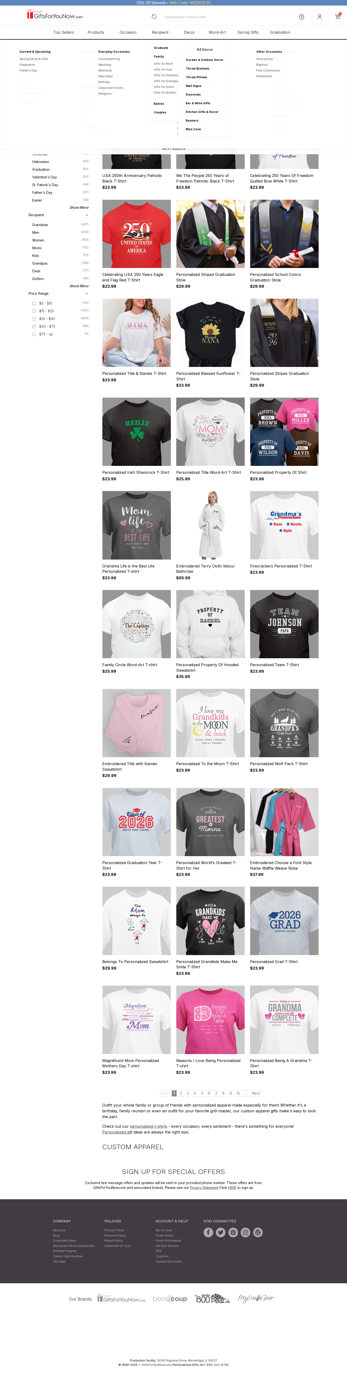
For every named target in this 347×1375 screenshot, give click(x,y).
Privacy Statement (204, 1188)
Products (96, 32)
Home (30, 47)
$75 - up (46, 334)
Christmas (60, 154)
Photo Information (168, 1241)
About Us (59, 1230)
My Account (164, 1230)
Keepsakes (60, 120)
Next (256, 92)
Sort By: (252, 75)
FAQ (158, 1251)
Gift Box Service (167, 1246)
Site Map (59, 1261)
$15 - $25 (46, 311)
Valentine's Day (60, 177)
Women (60, 240)
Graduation (280, 32)
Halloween (60, 161)
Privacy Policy (114, 1230)
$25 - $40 (47, 319)
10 (238, 92)
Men (60, 232)
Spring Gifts (247, 32)
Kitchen (60, 97)
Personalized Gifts (52, 47)
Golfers (60, 278)
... (246, 92)
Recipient (160, 32)
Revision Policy (115, 1235)
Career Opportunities (68, 1256)
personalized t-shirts (148, 1126)
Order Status (165, 1235)
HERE (232, 1188)
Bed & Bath (60, 105)
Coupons (162, 1256)
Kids (60, 255)
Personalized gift (117, 1132)
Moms (60, 248)
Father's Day (60, 192)
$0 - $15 (45, 303)
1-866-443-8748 (216, 1365)
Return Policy (113, 1241)
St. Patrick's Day (60, 185)
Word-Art (217, 32)
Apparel (60, 89)
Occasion (128, 32)
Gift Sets (60, 113)
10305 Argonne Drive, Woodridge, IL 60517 (187, 1360)
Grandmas (60, 225)
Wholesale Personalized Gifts (74, 1246)
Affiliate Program (65, 1251)
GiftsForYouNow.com (157, 1365)
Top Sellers (63, 32)
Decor (189, 32)
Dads (60, 271)
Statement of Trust (117, 1246)
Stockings (60, 128)
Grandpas (60, 263)
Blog (56, 1235)
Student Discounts (169, 1261)
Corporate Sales (64, 1241)
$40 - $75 (47, 327)
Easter (60, 200)
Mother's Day (60, 146)
